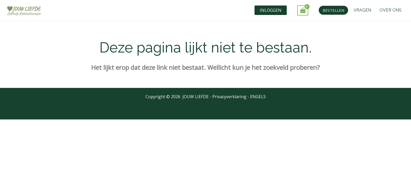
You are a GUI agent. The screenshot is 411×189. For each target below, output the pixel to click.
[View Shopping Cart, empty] (302, 10)
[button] (333, 10)
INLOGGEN (271, 10)
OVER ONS (391, 10)
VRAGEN (362, 10)
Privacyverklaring (229, 96)
